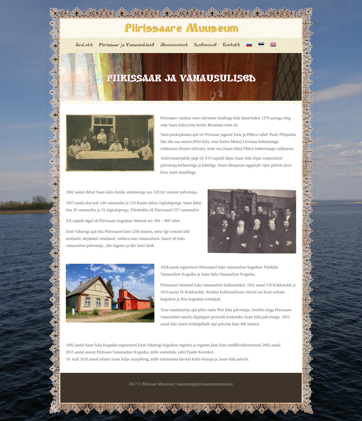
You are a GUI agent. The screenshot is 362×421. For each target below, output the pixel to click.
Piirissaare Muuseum (181, 29)
